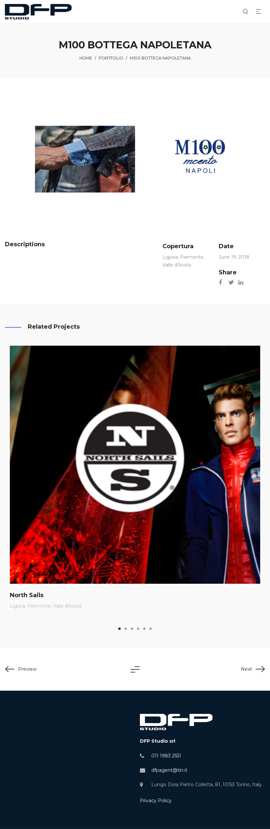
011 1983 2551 (166, 756)
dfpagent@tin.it (169, 770)
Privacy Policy (156, 800)
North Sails (26, 594)
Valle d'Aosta (176, 265)
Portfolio (111, 58)
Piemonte (191, 257)
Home (85, 58)
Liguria (170, 257)
